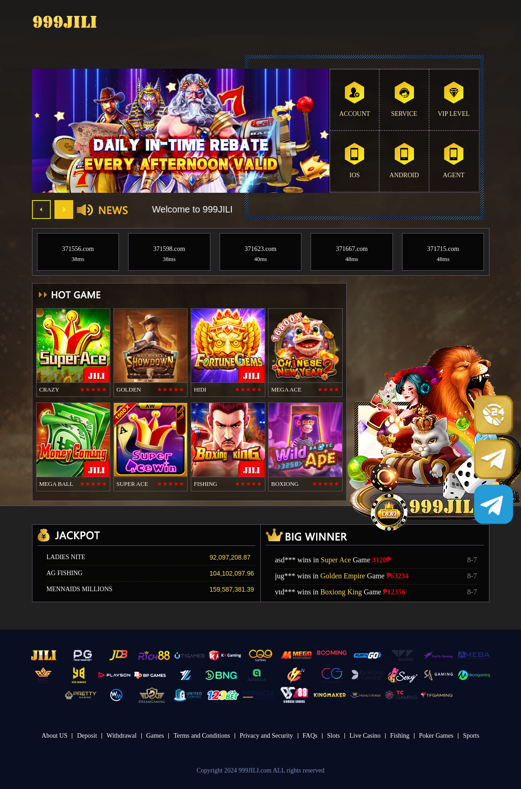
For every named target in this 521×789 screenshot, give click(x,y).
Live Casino (365, 735)
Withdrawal (122, 735)
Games (155, 735)
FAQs (310, 735)
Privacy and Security (266, 735)
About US (54, 735)
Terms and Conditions (201, 735)
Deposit (87, 735)
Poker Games (436, 735)
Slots (333, 735)
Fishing (399, 735)
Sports (471, 735)
